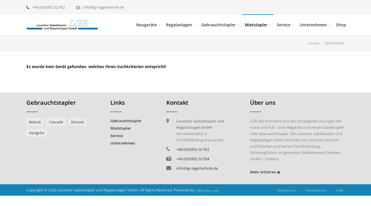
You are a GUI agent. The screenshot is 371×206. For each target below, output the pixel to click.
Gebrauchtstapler (218, 24)
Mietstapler (256, 24)
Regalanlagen (179, 24)
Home (313, 43)
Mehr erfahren (265, 172)
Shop (341, 24)
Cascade (56, 121)
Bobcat (35, 121)
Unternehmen (313, 24)
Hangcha (36, 132)
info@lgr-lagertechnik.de (100, 7)
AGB (339, 190)
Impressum (287, 190)
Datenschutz (316, 190)
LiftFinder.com (207, 190)
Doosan (77, 121)
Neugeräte (146, 24)
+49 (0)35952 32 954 (192, 158)
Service (283, 24)
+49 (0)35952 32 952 (45, 7)
